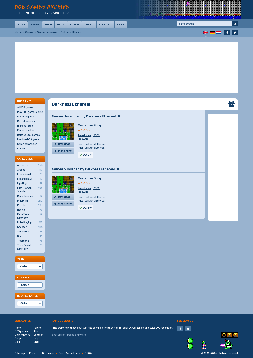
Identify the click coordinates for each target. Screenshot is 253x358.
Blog (60, 24)
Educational (30, 174)
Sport (30, 236)
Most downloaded (27, 121)
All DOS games (25, 107)
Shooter (30, 227)
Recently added (26, 130)
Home (21, 24)
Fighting (30, 183)
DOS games (23, 320)
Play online (65, 150)
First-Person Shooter (30, 189)
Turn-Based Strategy (30, 247)
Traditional (30, 241)
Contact (105, 24)
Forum (74, 24)
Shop (48, 24)
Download (64, 144)
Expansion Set (30, 179)
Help (36, 338)
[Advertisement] (126, 67)
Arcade (30, 170)
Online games (22, 334)
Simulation (30, 232)
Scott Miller (58, 334)
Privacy (33, 353)
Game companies (47, 32)
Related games (27, 296)
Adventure (30, 165)
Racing (30, 210)
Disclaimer (48, 353)
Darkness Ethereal (95, 144)
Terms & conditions (69, 353)
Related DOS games (28, 134)
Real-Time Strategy (30, 216)
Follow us (185, 320)
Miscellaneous (30, 196)
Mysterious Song (89, 125)
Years (21, 259)
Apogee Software (76, 334)
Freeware (83, 139)
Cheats (21, 148)
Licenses (23, 277)
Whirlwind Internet (228, 353)
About (89, 24)
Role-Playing (85, 135)
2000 (96, 135)
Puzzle (30, 205)
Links (120, 24)
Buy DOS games (26, 116)
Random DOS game (28, 139)
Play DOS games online (30, 112)
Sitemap (20, 353)
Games (34, 24)
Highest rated (25, 125)
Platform (30, 201)
